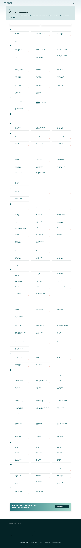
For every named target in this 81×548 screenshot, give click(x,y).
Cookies (40, 542)
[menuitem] (73, 3)
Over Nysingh (43, 2)
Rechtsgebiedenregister (56, 542)
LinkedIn (53, 531)
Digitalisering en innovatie (32, 534)
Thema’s (22, 2)
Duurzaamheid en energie (32, 532)
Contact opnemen (61, 506)
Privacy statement (34, 542)
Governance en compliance (32, 536)
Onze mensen (29, 2)
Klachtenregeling (47, 542)
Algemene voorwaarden (24, 542)
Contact (55, 2)
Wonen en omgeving (31, 531)
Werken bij (50, 2)
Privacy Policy (41, 545)
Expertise (11, 24)
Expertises (17, 2)
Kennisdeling (36, 2)
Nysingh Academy (12, 534)
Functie (43, 24)
